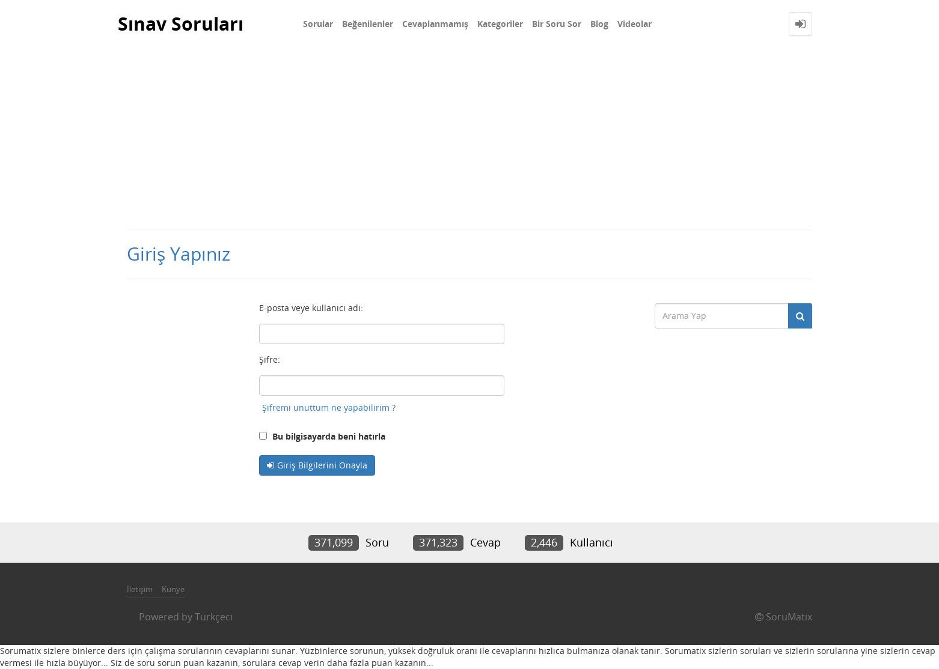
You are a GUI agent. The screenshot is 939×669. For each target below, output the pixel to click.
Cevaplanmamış (435, 23)
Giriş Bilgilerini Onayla (322, 465)
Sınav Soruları (180, 23)
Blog (599, 23)
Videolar (634, 23)
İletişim (140, 589)
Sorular (318, 23)
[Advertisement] (469, 138)
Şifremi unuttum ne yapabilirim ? (329, 407)
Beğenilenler (367, 23)
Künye (173, 589)
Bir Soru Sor (556, 23)
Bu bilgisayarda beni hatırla (322, 436)
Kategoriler (500, 23)
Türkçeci (214, 616)
